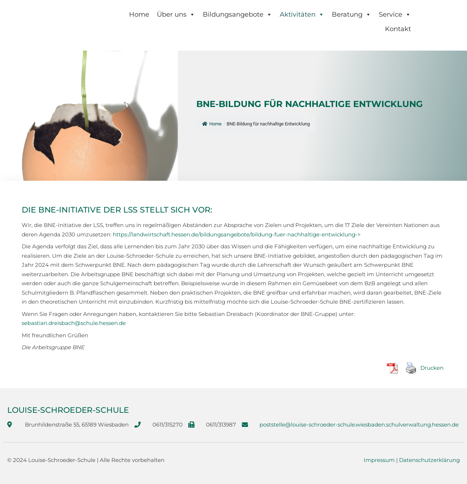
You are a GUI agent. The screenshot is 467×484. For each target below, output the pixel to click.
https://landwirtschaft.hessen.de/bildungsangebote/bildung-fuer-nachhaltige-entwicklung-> (237, 234)
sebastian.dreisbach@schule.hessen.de (74, 323)
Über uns (176, 14)
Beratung (351, 14)
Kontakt (398, 29)
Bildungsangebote (237, 14)
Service (395, 14)
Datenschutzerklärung (429, 460)
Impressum (379, 460)
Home (139, 14)
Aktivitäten (302, 14)
